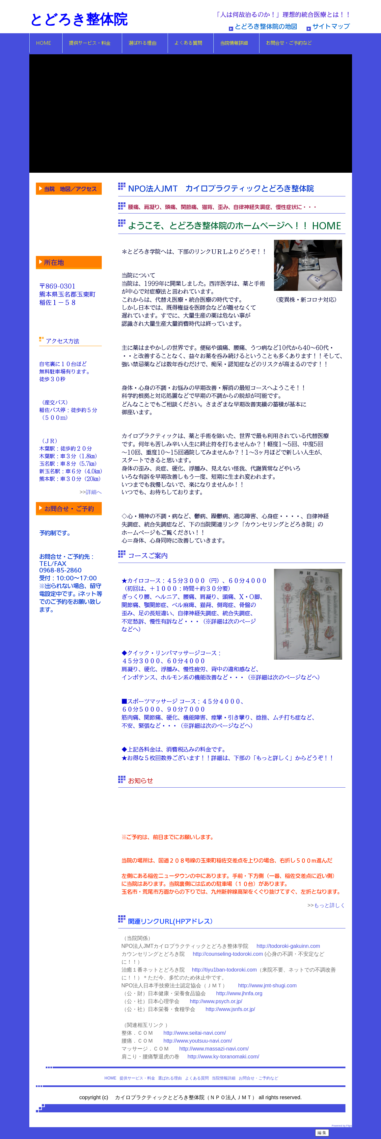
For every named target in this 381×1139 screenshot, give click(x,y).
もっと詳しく (329, 905)
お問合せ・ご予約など (258, 1078)
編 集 (321, 1132)
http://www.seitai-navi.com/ (195, 1033)
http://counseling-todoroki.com (228, 954)
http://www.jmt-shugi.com (267, 985)
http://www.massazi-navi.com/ (214, 1048)
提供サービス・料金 (137, 1078)
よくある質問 (197, 1078)
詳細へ (94, 492)
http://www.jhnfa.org (239, 993)
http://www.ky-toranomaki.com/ (223, 1056)
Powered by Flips (342, 1125)
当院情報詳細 (223, 1078)
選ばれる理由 (170, 1078)
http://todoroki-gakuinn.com (288, 946)
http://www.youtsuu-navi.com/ (198, 1041)
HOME (110, 1078)
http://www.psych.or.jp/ (216, 1001)
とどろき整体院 (78, 19)
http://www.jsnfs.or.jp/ (230, 1009)
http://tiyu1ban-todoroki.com (224, 970)
